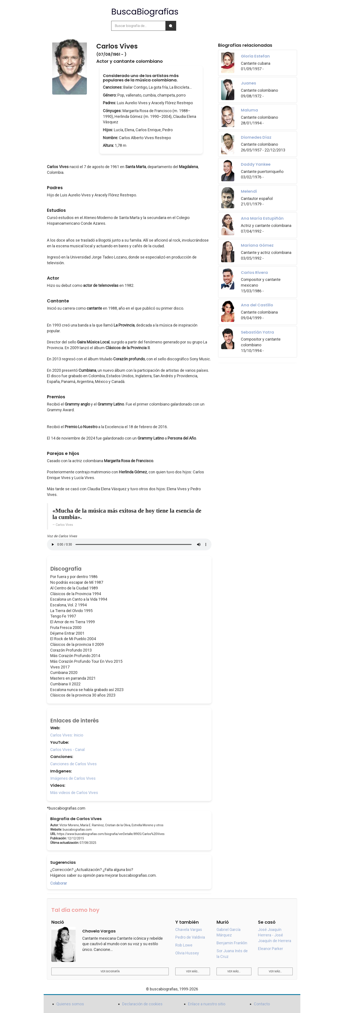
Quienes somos (70, 1004)
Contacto (262, 1004)
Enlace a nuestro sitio (206, 1004)
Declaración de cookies (142, 1004)
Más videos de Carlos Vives (74, 792)
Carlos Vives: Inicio (66, 735)
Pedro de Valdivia (190, 937)
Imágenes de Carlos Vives (73, 778)
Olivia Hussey (187, 953)
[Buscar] (170, 26)
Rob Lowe (183, 945)
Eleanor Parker (270, 948)
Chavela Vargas (188, 929)
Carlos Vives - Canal (67, 749)
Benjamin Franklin (232, 943)
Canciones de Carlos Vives (73, 764)
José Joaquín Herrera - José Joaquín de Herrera (274, 935)
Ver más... (192, 971)
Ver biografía (110, 971)
